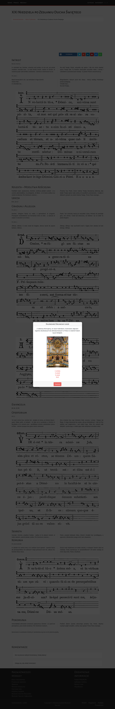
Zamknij (57, 384)
